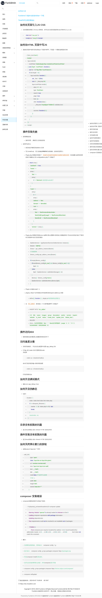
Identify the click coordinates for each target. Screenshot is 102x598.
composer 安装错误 (96, 152)
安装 (4, 24)
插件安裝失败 (94, 129)
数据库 (5, 38)
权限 (4, 43)
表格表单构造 (9, 47)
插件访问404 (93, 132)
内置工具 (9, 105)
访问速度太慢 (94, 135)
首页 (63, 3)
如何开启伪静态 (94, 141)
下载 (76, 3)
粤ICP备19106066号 (74, 589)
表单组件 (5, 91)
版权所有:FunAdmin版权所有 (51, 596)
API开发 (9, 100)
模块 (9, 52)
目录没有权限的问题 (96, 144)
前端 (4, 72)
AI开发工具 (22, 11)
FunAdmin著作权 (62, 589)
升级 (4, 110)
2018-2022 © (38, 596)
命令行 (5, 81)
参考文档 (5, 129)
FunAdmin (42, 589)
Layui (97, 3)
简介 (4, 14)
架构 (4, 19)
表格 (9, 62)
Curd (4, 67)
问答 (83, 3)
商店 (71, 3)
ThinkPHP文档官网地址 (26, 20)
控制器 (5, 57)
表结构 (5, 76)
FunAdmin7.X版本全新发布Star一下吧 (31, 16)
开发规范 (5, 28)
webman (89, 3)
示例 (4, 86)
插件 (9, 95)
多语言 (5, 33)
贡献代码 (5, 124)
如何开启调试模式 (95, 138)
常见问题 (5, 120)
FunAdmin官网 (64, 596)
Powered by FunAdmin (27, 596)
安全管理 (5, 115)
